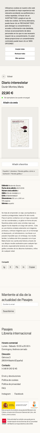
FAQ (4, 388)
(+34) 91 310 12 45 (9, 368)
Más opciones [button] (20, 58)
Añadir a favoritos (20, 164)
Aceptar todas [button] (20, 49)
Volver (7, 76)
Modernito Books (14, 186)
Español (6, 171)
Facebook (18, 394)
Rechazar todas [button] (20, 54)
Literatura (13, 171)
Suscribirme (8, 311)
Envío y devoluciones (11, 376)
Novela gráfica (16, 174)
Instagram (6, 394)
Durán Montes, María (13, 86)
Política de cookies (10, 380)
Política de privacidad (11, 384)
